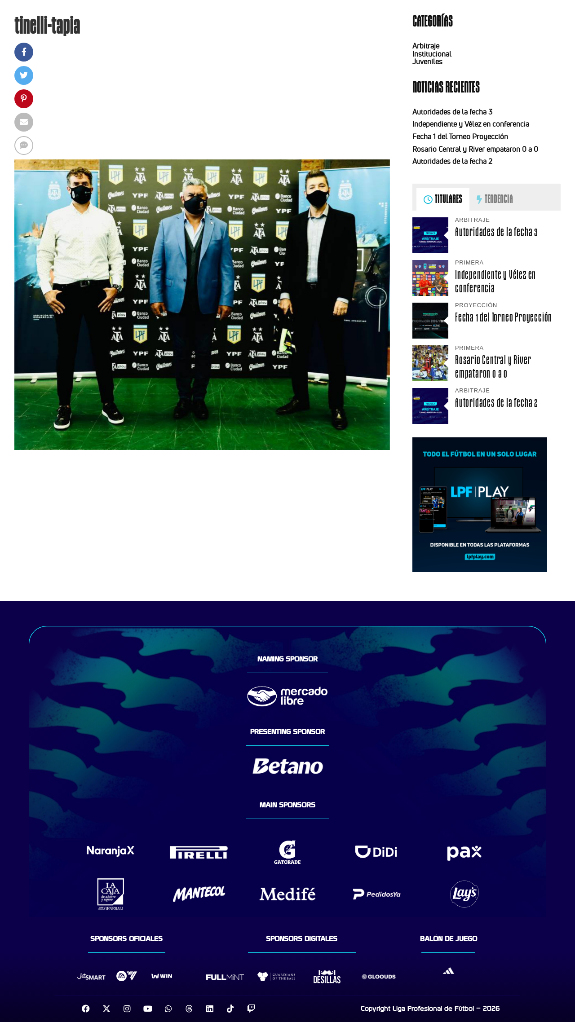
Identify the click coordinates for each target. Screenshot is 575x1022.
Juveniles (427, 61)
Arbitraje (425, 45)
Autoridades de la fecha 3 (452, 111)
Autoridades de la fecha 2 (452, 161)
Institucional (431, 53)
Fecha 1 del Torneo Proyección (460, 136)
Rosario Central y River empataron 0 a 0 (475, 149)
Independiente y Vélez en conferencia (470, 123)
